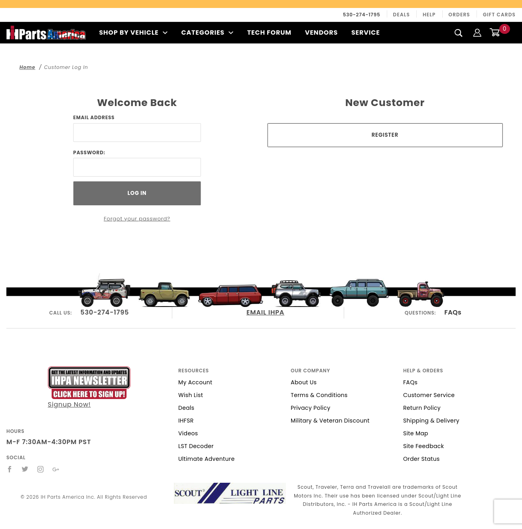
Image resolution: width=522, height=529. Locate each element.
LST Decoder (196, 446)
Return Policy (422, 408)
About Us (304, 382)
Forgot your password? (137, 218)
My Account (195, 382)
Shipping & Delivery (431, 421)
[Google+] (56, 469)
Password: (89, 152)
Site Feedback (423, 446)
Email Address (94, 117)
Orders (459, 14)
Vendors (321, 32)
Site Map (415, 433)
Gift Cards (499, 14)
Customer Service (429, 395)
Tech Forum (269, 32)
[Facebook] (9, 469)
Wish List (190, 395)
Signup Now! (89, 387)
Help (429, 14)
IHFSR (186, 421)
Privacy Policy (310, 408)
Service (365, 32)
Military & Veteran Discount (330, 421)
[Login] (477, 32)
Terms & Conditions (319, 395)
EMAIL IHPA (265, 312)
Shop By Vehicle (133, 32)
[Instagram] (40, 469)
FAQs (452, 312)
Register (385, 135)
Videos (188, 433)
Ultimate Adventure (206, 459)
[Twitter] (25, 469)
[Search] (458, 32)
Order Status (421, 459)
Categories (207, 32)
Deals (401, 14)
